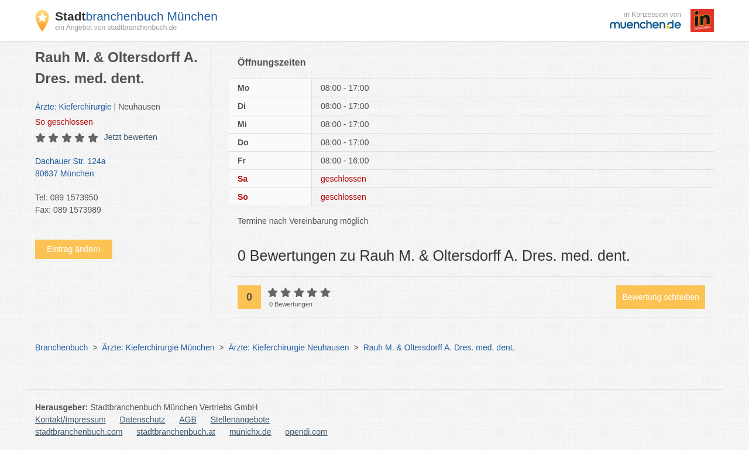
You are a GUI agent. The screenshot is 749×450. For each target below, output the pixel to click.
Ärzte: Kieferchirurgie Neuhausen (288, 347)
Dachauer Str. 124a (117, 168)
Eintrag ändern (74, 249)
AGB (188, 419)
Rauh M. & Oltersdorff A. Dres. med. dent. (439, 347)
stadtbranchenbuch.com (78, 432)
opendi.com (306, 432)
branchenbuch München (136, 16)
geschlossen (64, 122)
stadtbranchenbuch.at (175, 432)
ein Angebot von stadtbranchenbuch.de (116, 27)
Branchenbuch (61, 347)
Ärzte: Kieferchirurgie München (158, 347)
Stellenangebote (240, 419)
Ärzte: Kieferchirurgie (73, 106)
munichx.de (250, 432)
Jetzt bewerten (130, 137)
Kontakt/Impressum (70, 419)
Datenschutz (143, 419)
